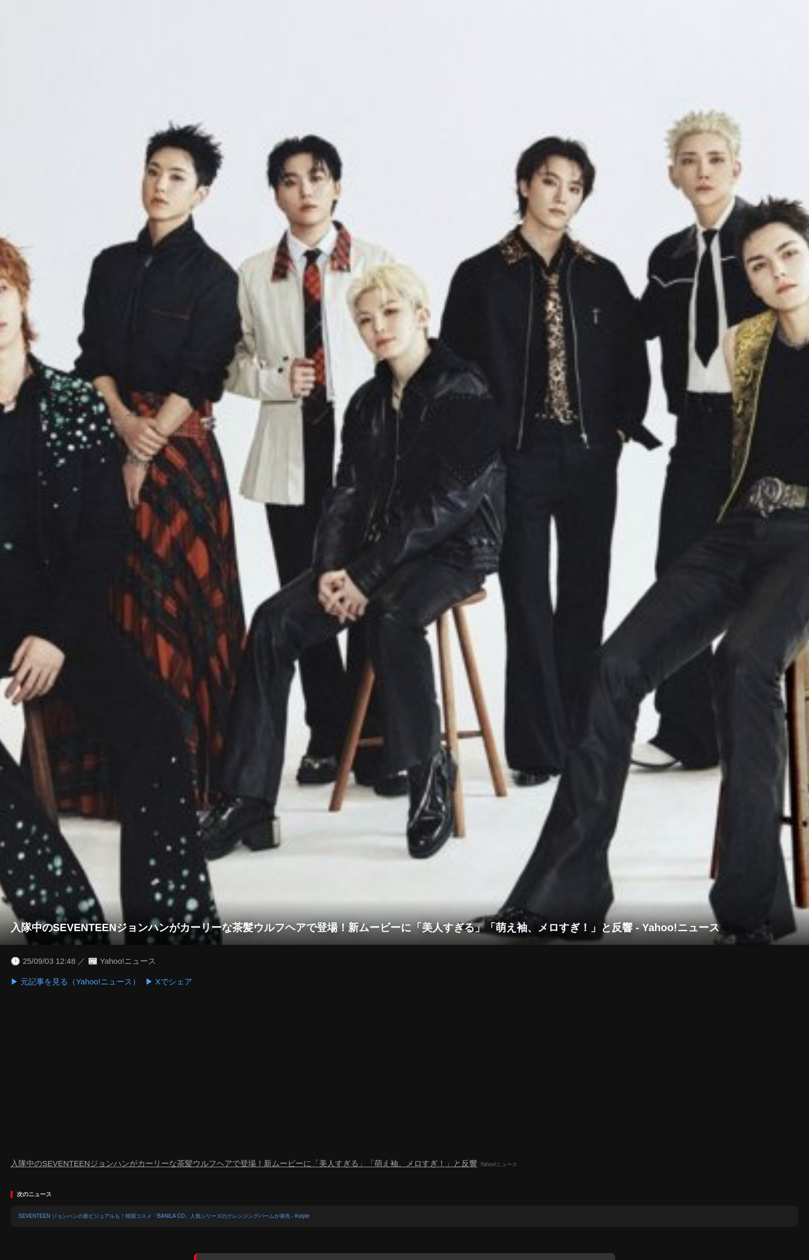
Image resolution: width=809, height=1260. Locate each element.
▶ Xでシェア (168, 981)
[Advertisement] (404, 1072)
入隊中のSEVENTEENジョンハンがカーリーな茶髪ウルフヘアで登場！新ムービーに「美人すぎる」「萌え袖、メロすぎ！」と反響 (244, 1163)
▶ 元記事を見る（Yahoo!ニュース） (75, 981)
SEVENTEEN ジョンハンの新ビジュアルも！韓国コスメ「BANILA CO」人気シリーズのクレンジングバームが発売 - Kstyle (163, 1216)
